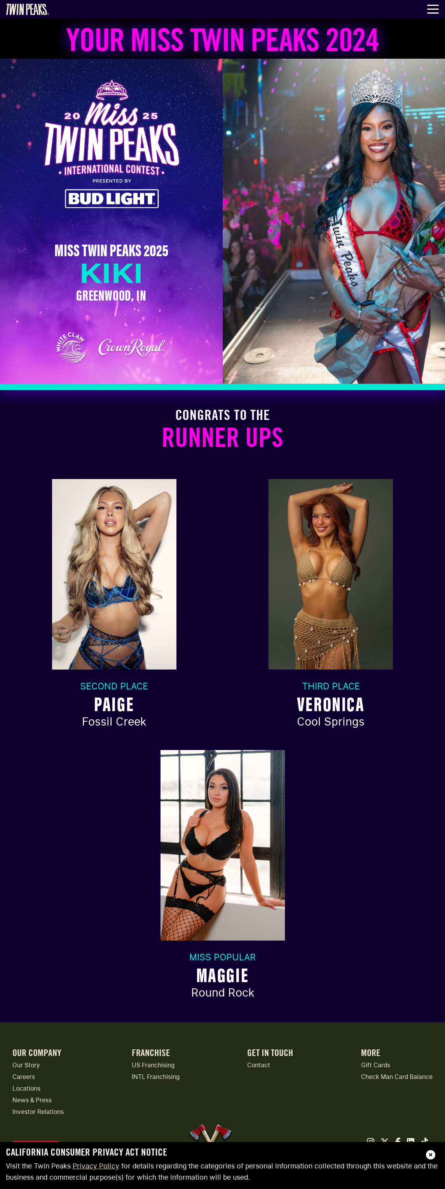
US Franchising (153, 1065)
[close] (430, 1155)
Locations (26, 1088)
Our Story (26, 1065)
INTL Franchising (156, 1077)
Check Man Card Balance (397, 1077)
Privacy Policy (96, 1166)
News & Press (32, 1100)
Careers (23, 1077)
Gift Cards (375, 1065)
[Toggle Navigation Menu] (433, 10)
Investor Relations (38, 1112)
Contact (258, 1065)
